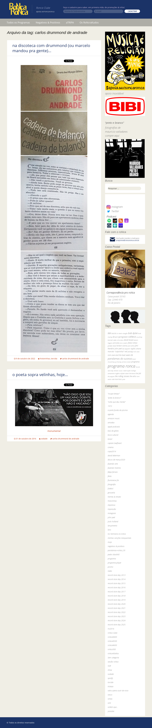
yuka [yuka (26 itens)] (123, 379)
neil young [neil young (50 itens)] (129, 351)
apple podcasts (114, 426)
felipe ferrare (112, 472)
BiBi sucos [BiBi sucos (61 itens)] (112, 333)
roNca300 (112, 649)
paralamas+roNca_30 (116, 550)
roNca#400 (112, 637)
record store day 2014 (116, 579)
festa (109, 476)
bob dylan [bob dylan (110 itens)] (133, 333)
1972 (110, 406)
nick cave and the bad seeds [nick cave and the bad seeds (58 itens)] (119, 355)
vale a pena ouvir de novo (118, 690)
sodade (44, 438)
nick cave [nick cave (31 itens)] (136, 351)
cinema (110, 447)
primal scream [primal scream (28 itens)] (126, 362)
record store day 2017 (116, 591)
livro (109, 529)
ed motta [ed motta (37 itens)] (116, 343)
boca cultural (113, 435)
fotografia (112, 484)
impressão (112, 509)
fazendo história (114, 468)
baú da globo (113, 431)
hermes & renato (114, 496)
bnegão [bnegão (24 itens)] (125, 333)
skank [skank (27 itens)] (127, 373)
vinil (109, 703)
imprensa (111, 505)
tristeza (110, 686)
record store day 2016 (116, 587)
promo (110, 567)
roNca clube (112, 633)
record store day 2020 (116, 604)
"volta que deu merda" (117, 402)
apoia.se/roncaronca (45, 11)
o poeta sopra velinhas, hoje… (40, 374)
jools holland (113, 521)
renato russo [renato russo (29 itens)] (118, 371)
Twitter (112, 211)
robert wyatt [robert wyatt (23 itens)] (126, 371)
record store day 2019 (116, 600)
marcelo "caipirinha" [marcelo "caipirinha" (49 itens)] (116, 351)
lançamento (112, 525)
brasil (110, 439)
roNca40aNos (113, 653)
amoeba (111, 422)
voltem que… (113, 707)
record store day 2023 (116, 616)
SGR (109, 666)
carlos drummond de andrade (75, 358)
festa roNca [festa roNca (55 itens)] (132, 343)
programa (112, 558)
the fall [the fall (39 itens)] (138, 373)
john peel (111, 517)
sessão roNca (113, 661)
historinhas (45, 358)
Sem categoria (113, 657)
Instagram (114, 207)
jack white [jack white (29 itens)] (131, 346)
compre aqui (112, 135)
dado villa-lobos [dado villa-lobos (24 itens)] (118, 340)
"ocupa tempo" (114, 393)
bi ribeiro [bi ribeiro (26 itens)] (119, 333)
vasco (110, 694)
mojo (110, 542)
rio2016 (111, 628)
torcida (54, 358)
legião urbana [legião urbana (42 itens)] (136, 348)
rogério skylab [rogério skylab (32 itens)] (120, 373)
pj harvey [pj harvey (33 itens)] (118, 362)
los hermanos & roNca (117, 534)
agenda (111, 414)
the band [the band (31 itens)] (132, 373)
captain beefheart (115, 443)
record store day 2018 (116, 595)
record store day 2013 (116, 575)
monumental (54, 431)
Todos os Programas (18, 22)
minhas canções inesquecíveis (119, 538)
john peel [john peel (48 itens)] (118, 348)
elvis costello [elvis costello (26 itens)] (124, 343)
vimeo (110, 699)
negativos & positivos (116, 546)
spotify (110, 678)
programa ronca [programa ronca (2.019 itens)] (121, 366)
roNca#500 (112, 641)
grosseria (111, 492)
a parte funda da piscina (118, 410)
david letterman (114, 455)
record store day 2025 (116, 624)
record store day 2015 (116, 583)
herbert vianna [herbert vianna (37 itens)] (122, 346)
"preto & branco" (114, 398)
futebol (110, 488)
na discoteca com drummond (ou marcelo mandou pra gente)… (51, 48)
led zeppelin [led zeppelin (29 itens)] (126, 349)
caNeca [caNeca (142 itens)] (132, 336)
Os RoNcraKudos (89, 22)
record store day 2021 (116, 608)
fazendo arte (113, 463)
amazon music (114, 418)
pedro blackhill (113, 554)
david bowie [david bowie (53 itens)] (128, 340)
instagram (112, 513)
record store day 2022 (116, 612)
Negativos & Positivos (48, 22)
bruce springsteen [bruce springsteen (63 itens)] (120, 336)
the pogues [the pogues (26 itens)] (111, 376)
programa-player (114, 562)
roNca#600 (112, 645)
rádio (110, 571)
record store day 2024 (116, 620)
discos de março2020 (116, 459)
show (110, 670)
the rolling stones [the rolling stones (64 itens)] (122, 376)
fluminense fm (113, 480)
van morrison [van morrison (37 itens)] (117, 379)
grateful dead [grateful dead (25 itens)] (112, 346)
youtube (111, 711)
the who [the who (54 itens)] (133, 376)
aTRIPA (70, 22)
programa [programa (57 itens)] (135, 361)
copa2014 (112, 451)
